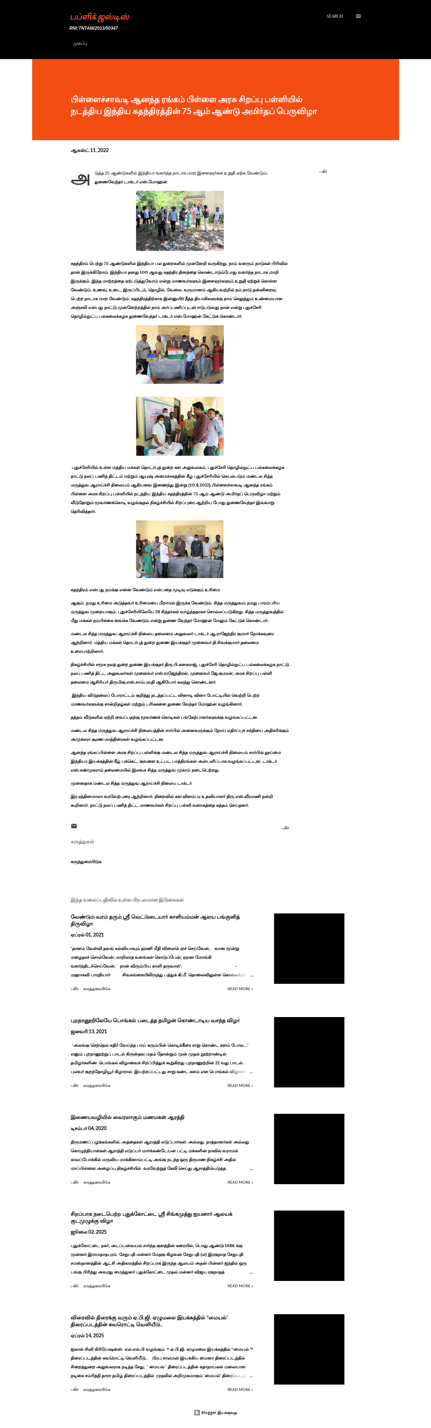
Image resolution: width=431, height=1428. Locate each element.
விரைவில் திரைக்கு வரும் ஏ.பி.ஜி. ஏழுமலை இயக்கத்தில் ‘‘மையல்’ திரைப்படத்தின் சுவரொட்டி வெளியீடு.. (149, 1321)
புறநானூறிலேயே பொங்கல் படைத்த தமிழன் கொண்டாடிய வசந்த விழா (155, 1020)
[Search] (335, 16)
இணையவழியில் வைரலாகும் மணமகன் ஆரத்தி (127, 1117)
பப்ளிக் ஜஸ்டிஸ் (99, 16)
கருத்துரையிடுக (86, 861)
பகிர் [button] (323, 171)
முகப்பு (80, 43)
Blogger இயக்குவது (215, 1412)
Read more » (240, 988)
